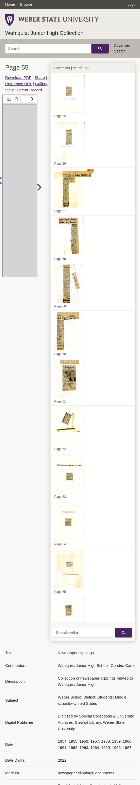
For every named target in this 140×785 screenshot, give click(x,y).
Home (10, 4)
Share (40, 77)
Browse (26, 4)
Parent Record (29, 90)
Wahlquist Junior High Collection (44, 33)
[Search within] (82, 633)
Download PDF (18, 77)
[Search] (48, 48)
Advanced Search (122, 48)
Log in (132, 4)
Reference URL (18, 84)
